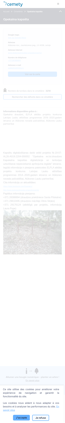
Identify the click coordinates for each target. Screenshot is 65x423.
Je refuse (40, 417)
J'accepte (21, 417)
